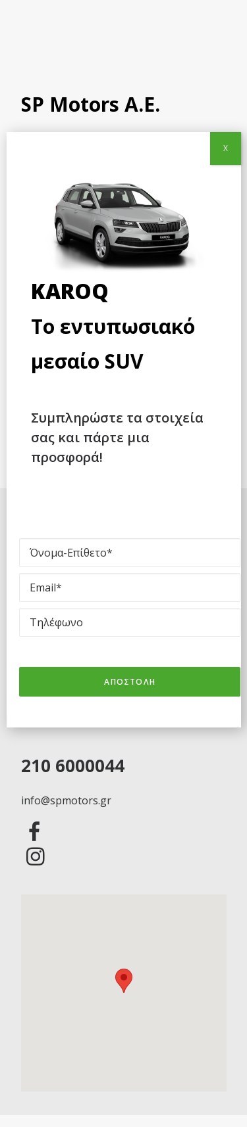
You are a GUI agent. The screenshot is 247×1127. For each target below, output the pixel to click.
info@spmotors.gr (66, 800)
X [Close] (225, 148)
